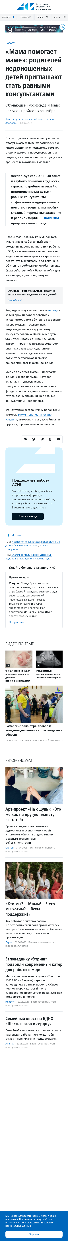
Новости (10, 42)
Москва (16, 535)
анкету (52, 310)
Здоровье (11, 122)
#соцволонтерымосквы (26, 541)
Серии (9, 942)
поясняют (51, 218)
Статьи (9, 847)
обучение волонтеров (25, 545)
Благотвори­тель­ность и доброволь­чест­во (29, 119)
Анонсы (9, 1043)
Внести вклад (28, 516)
